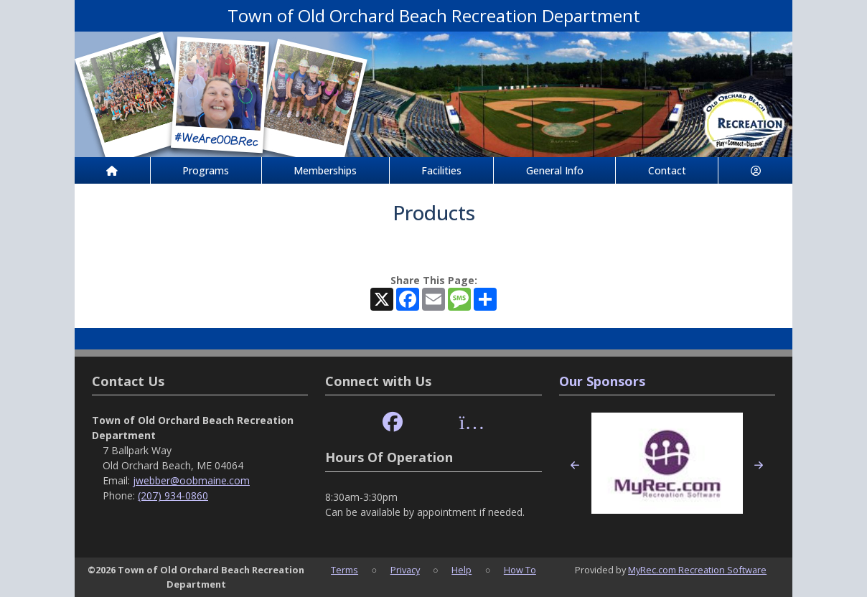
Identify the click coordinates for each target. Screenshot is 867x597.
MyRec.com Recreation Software (697, 569)
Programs (205, 170)
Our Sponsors (602, 381)
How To (520, 569)
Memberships (325, 170)
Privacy (405, 569)
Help (461, 569)
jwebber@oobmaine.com (191, 480)
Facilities (441, 170)
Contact (667, 170)
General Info (555, 170)
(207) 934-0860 (173, 495)
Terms (344, 569)
